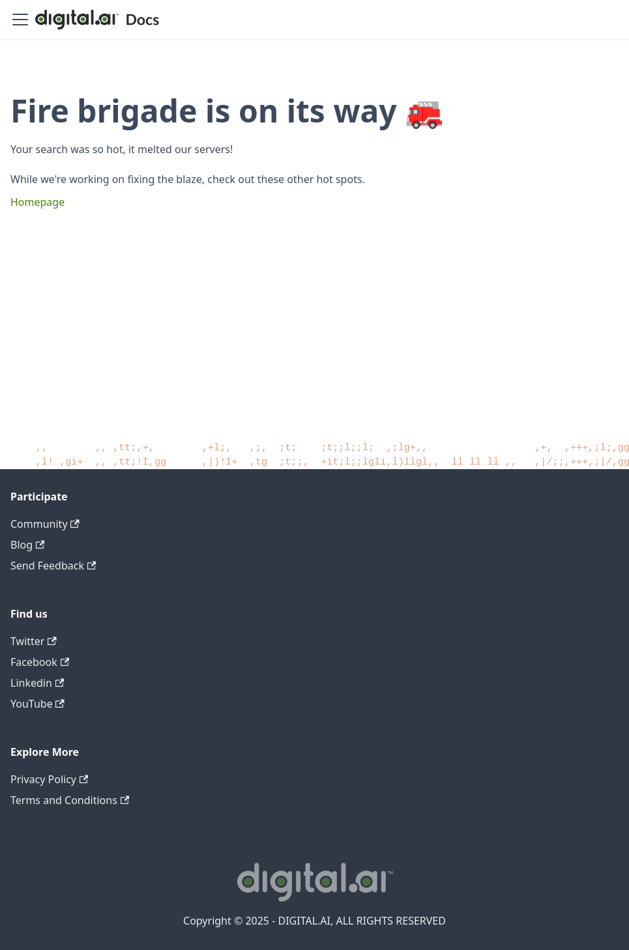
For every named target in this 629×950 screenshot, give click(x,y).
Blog (27, 545)
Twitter (33, 641)
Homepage (37, 202)
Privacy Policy (49, 779)
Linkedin (37, 683)
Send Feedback (53, 565)
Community (45, 524)
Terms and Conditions (69, 800)
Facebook (39, 662)
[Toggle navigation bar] (20, 19)
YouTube (37, 704)
